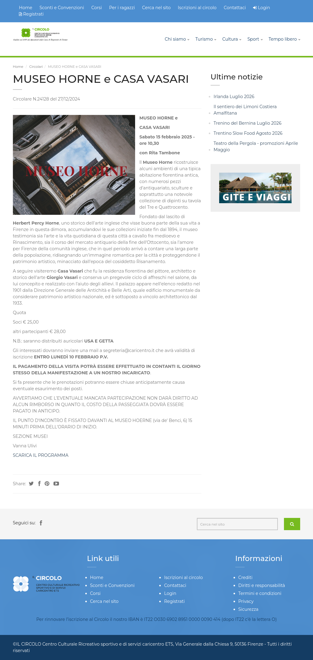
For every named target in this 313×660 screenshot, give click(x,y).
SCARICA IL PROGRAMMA (40, 455)
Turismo (204, 39)
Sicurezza (248, 609)
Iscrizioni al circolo (197, 7)
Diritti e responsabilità (261, 585)
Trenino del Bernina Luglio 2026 (248, 123)
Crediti (245, 577)
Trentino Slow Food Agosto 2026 (248, 133)
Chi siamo (175, 39)
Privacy (246, 601)
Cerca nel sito (156, 7)
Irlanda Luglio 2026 (234, 96)
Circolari (36, 66)
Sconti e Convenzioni (61, 7)
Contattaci (235, 7)
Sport (253, 39)
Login (264, 7)
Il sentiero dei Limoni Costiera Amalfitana (245, 110)
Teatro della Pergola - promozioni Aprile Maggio (256, 146)
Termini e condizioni (260, 593)
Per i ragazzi (122, 7)
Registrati (31, 14)
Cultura (230, 39)
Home (25, 7)
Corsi (96, 7)
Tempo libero (283, 39)
